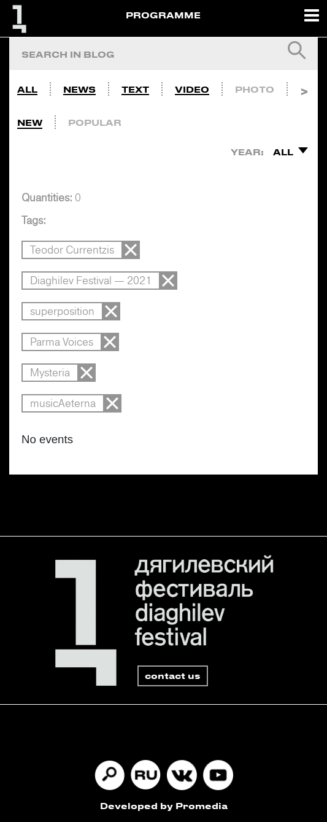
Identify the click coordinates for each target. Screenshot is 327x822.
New (29, 122)
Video (192, 89)
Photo (254, 89)
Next (304, 86)
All (27, 89)
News (79, 89)
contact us (173, 675)
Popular (94, 122)
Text (135, 89)
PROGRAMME (163, 15)
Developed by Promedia (164, 806)
